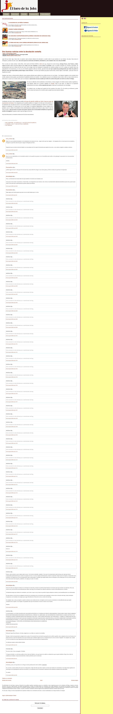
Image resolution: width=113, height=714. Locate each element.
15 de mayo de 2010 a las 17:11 (11, 476)
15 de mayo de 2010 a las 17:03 (11, 385)
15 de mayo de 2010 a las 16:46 (11, 252)
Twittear (14, 53)
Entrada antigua (74, 680)
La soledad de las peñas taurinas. (18, 22)
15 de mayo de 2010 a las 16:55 (11, 294)
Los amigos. (8, 125)
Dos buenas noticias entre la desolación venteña (21, 52)
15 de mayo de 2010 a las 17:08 (11, 418)
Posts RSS (24, 14)
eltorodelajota (9, 176)
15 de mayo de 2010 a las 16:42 (11, 203)
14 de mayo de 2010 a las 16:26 (11, 186)
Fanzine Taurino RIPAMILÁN (16, 29)
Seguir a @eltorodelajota (8, 53)
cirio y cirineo (9, 138)
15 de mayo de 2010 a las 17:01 (11, 335)
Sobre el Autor (15, 14)
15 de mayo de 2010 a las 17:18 (11, 542)
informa (41, 64)
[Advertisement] (19, 129)
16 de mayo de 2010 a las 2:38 (11, 626)
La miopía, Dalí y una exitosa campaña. (17, 124)
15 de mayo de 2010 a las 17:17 (11, 534)
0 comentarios (16, 32)
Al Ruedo (6, 14)
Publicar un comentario (7, 678)
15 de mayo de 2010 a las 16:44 (11, 228)
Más (20, 32)
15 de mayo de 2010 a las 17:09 (11, 426)
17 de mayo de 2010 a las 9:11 (11, 658)
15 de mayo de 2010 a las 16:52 (11, 261)
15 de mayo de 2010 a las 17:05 (11, 393)
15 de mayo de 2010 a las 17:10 (11, 451)
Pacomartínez (9, 167)
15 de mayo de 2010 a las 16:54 (11, 277)
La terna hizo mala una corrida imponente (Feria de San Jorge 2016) (28, 42)
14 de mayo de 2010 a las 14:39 (11, 163)
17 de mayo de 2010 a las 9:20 (11, 675)
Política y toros (17, 55)
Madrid (8, 55)
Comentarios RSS (33, 14)
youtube (52, 83)
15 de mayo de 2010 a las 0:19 (11, 195)
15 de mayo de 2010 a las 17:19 (11, 551)
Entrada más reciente (6, 680)
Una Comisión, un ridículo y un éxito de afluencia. (21, 122)
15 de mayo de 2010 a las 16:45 (11, 236)
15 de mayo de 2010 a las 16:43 (11, 211)
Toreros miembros (45, 14)
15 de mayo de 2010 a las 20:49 (11, 607)
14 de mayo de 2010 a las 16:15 (11, 172)
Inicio (41, 680)
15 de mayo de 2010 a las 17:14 (11, 492)
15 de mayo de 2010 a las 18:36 (11, 581)
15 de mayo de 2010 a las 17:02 (11, 360)
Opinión (12, 55)
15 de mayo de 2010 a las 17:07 (11, 401)
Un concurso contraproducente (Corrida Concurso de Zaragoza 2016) (29, 35)
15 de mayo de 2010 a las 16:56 (11, 302)
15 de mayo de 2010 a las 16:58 (11, 319)
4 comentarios (16, 39)
